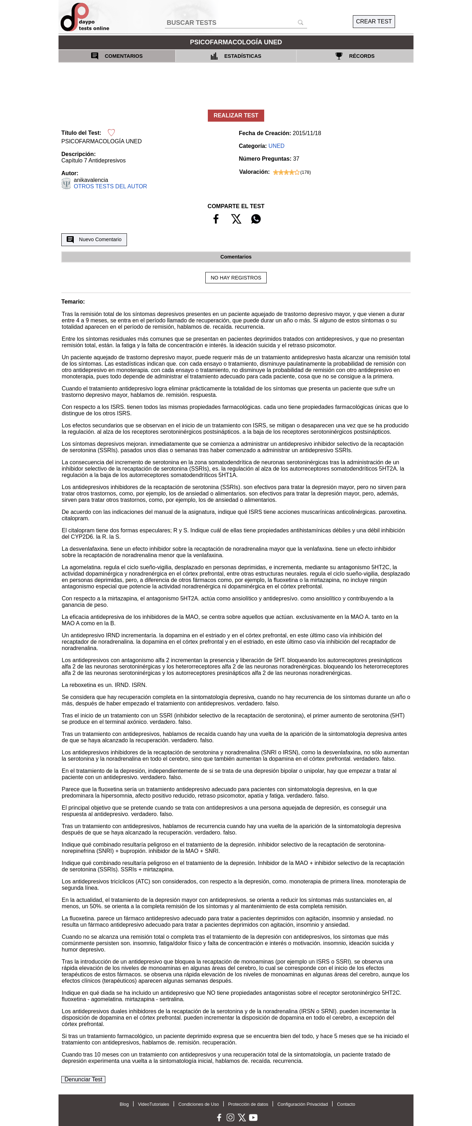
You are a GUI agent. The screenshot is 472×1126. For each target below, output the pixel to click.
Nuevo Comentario (94, 239)
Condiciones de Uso (198, 1104)
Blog (124, 1104)
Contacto (346, 1104)
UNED (276, 146)
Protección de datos (248, 1104)
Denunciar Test (83, 1079)
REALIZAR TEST (235, 115)
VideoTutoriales (153, 1104)
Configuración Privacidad (302, 1104)
